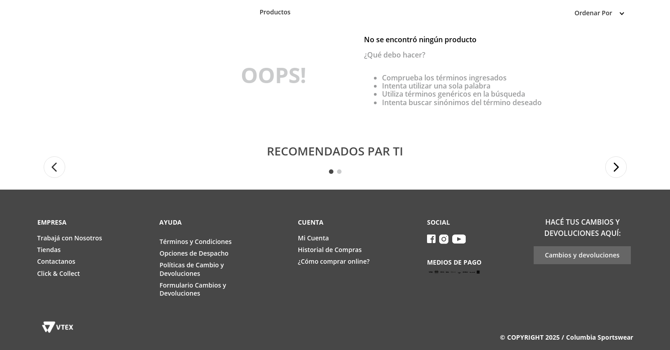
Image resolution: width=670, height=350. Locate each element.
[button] (54, 167)
